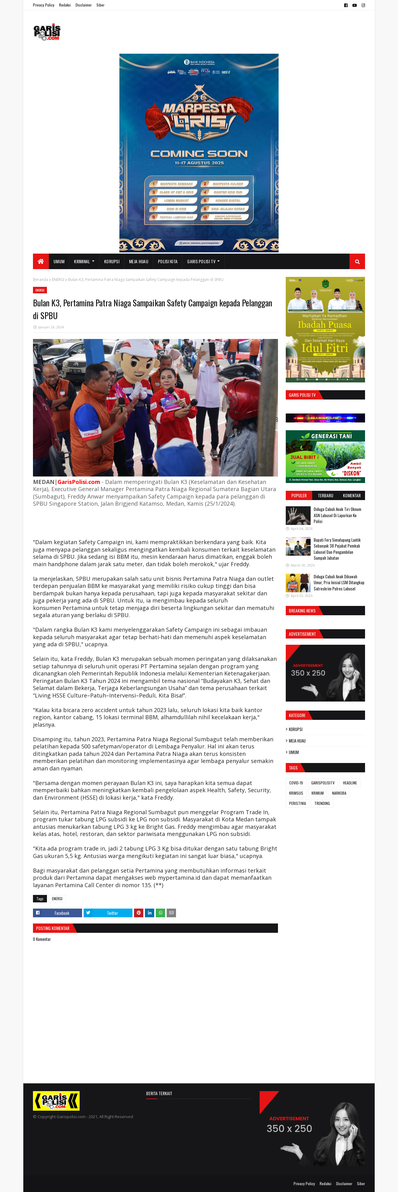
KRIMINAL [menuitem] (82, 261)
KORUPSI (296, 729)
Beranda (40, 279)
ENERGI (58, 279)
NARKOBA (339, 793)
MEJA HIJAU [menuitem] (138, 261)
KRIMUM (318, 793)
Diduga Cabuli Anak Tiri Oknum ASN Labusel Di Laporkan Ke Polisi (337, 515)
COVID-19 (296, 782)
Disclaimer (84, 4)
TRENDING (322, 803)
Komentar (352, 495)
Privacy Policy (43, 4)
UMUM (294, 752)
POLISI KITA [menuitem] (168, 261)
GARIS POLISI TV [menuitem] (201, 261)
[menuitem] (41, 261)
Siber (100, 4)
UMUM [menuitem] (58, 261)
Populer (299, 495)
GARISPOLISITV (323, 782)
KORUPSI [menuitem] (111, 261)
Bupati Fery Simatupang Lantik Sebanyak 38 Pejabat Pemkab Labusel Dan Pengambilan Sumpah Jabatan (337, 549)
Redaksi (65, 4)
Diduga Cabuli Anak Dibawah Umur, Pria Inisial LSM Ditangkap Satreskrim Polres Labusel (339, 582)
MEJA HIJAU (297, 741)
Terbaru (325, 495)
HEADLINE (350, 782)
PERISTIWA (297, 803)
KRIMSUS (296, 793)
